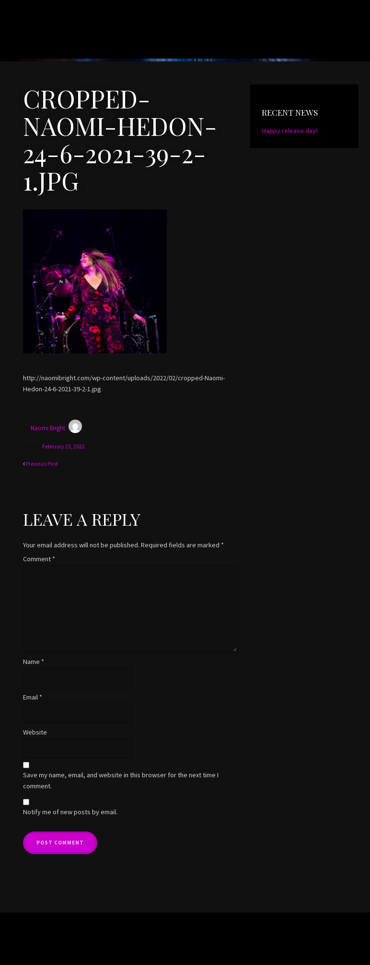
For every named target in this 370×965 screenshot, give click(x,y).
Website (35, 731)
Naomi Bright (67, 38)
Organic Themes (199, 943)
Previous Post (42, 462)
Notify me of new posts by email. (70, 811)
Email (32, 696)
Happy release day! (289, 130)
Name (33, 661)
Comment (39, 558)
